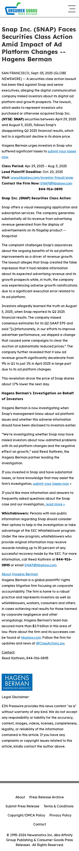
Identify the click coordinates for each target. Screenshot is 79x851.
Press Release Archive (46, 797)
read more (54, 504)
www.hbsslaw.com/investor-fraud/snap (42, 177)
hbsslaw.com (31, 637)
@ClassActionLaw (50, 643)
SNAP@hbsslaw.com (56, 183)
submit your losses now (51, 484)
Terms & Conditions (58, 806)
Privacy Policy (60, 815)
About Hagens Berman (20, 574)
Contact (39, 824)
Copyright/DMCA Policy (26, 815)
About (20, 797)
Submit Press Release (22, 806)
